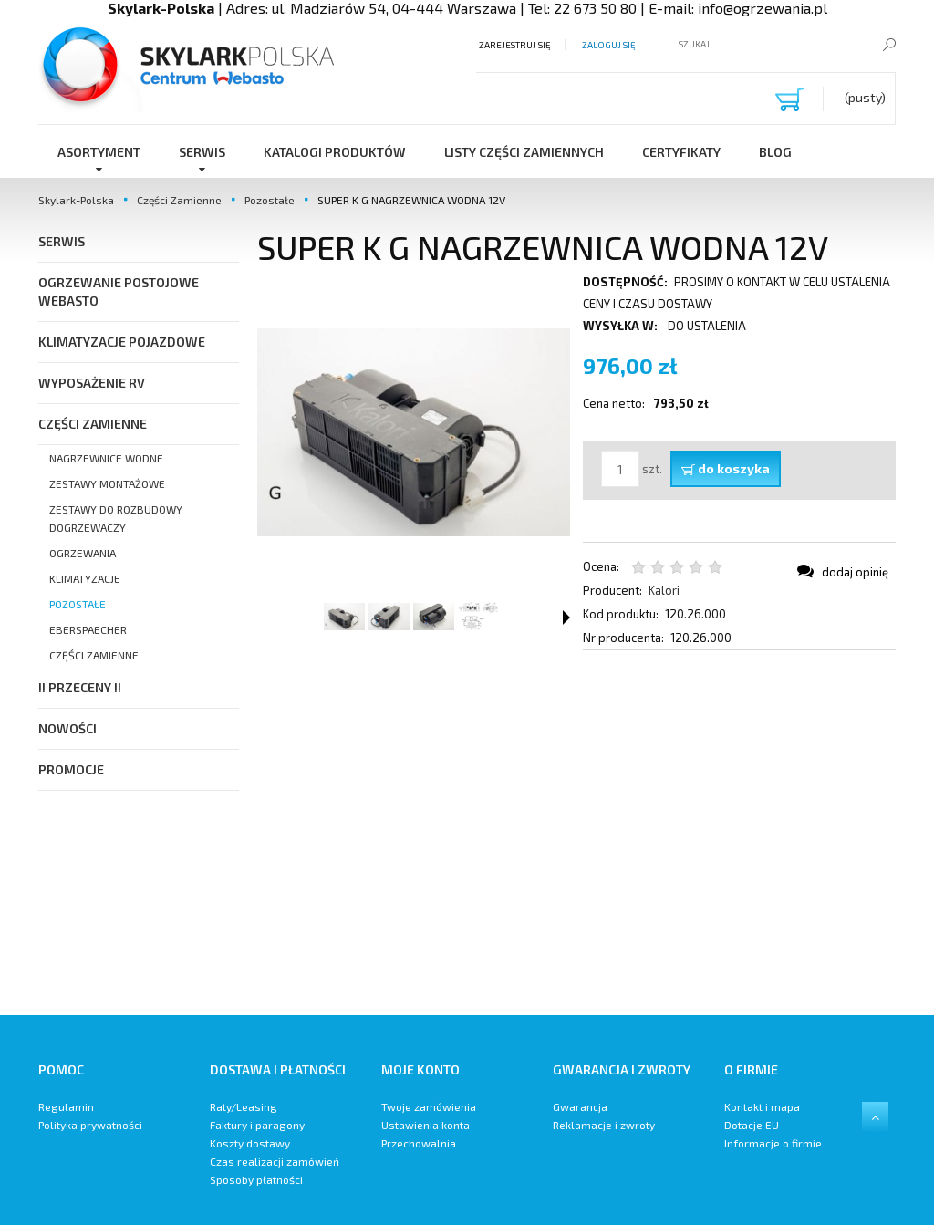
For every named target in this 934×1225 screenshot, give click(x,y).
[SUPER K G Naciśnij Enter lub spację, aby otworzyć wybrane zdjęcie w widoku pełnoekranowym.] (413, 432)
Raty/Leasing (243, 1106)
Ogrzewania (82, 552)
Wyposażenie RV (91, 382)
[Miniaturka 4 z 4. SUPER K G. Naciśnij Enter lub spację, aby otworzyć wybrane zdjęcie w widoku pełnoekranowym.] (478, 616)
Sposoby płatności (256, 1179)
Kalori (664, 590)
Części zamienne (94, 655)
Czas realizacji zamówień (274, 1161)
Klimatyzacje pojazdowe (121, 341)
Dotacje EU (751, 1124)
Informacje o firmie (773, 1143)
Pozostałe (77, 603)
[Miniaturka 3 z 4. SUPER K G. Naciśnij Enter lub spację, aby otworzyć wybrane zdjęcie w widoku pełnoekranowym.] (433, 616)
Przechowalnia (418, 1143)
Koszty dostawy (250, 1143)
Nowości (67, 728)
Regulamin (66, 1106)
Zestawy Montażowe (107, 483)
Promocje (71, 769)
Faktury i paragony (257, 1124)
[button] (566, 617)
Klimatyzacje (84, 578)
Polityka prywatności (90, 1124)
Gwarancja (580, 1106)
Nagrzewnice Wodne (106, 458)
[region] (576, 833)
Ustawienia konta (425, 1124)
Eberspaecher (88, 629)
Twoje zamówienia (428, 1106)
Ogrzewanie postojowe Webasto (118, 291)
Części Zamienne (92, 423)
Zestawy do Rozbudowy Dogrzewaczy (115, 518)
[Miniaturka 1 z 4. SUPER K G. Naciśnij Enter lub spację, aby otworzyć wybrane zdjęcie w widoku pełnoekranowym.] (344, 616)
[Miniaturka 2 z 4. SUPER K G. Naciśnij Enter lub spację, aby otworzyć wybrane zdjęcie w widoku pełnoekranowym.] (389, 616)
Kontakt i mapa (762, 1106)
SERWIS (61, 241)
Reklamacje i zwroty (604, 1124)
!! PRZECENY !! (79, 687)
